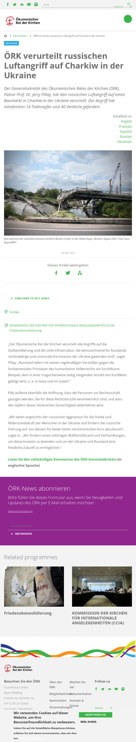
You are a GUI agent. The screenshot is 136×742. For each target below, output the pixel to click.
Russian (126, 136)
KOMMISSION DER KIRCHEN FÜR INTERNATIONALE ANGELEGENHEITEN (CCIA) (62, 325)
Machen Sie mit (77, 684)
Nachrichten (20, 36)
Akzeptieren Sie (95, 714)
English (126, 121)
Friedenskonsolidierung (26, 330)
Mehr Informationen (31, 738)
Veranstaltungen (60, 707)
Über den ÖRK (55, 684)
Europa (14, 312)
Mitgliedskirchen (60, 694)
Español (126, 131)
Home (5, 35)
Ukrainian (124, 141)
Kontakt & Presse (77, 703)
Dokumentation (81, 694)
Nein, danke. (89, 721)
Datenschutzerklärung (20, 511)
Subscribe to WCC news (32, 298)
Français (125, 126)
